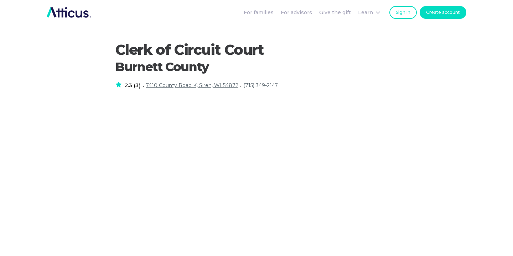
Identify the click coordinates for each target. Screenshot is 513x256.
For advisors (296, 12)
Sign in (403, 12)
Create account (443, 12)
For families (259, 12)
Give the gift (335, 12)
